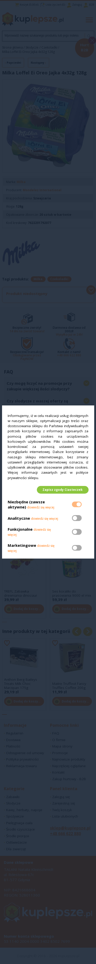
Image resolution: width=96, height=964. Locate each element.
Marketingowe (22, 545)
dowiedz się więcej (40, 507)
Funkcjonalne (20, 529)
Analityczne (19, 518)
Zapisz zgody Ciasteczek (62, 489)
